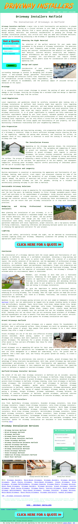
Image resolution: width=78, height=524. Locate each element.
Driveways (5, 482)
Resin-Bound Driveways (33, 480)
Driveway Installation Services (20, 426)
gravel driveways (45, 152)
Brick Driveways (69, 488)
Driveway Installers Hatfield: (14, 26)
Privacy (75, 509)
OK (74, 523)
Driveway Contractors (48, 492)
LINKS (54, 12)
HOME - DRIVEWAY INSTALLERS (39, 505)
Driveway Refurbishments (20, 484)
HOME (49, 12)
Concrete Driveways (53, 488)
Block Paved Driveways (11, 486)
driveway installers (35, 375)
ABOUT (59, 12)
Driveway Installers (11, 509)
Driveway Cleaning (39, 484)
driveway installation (55, 46)
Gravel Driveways (62, 482)
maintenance (13, 172)
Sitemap (3, 509)
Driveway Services (68, 480)
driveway (12, 28)
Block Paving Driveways (22, 482)
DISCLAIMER (72, 12)
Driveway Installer (51, 490)
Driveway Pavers (53, 484)
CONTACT (65, 12)
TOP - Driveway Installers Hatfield (16, 496)
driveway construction (10, 112)
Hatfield (5, 302)
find (8, 403)
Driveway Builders (14, 480)
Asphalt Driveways (65, 492)
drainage (33, 90)
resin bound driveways (46, 383)
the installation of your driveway (28, 212)
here (10, 421)
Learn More (67, 523)
